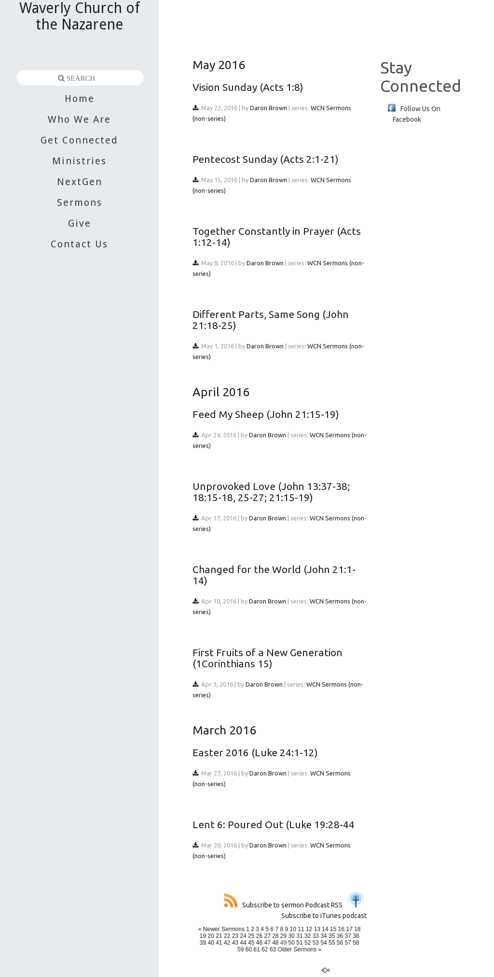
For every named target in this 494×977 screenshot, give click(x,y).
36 (340, 936)
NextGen (79, 181)
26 (259, 936)
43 (235, 942)
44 (243, 942)
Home (80, 98)
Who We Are (79, 119)
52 (307, 942)
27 (267, 936)
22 (227, 936)
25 (251, 936)
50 (291, 942)
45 (251, 942)
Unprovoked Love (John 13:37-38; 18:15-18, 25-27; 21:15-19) (271, 491)
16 (341, 929)
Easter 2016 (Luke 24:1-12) (255, 752)
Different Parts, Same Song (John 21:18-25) (270, 319)
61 (256, 949)
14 (325, 929)
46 (259, 942)
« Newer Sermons (221, 929)
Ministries (79, 161)
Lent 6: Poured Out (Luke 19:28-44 (273, 824)
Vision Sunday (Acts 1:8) (247, 87)
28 (275, 936)
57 (347, 942)
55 (332, 942)
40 (211, 942)
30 (291, 936)
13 (317, 929)
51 (299, 942)
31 (299, 936)
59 (240, 949)
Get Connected (79, 140)
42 (227, 942)
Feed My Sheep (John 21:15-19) (265, 414)
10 (293, 929)
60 (249, 949)
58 (356, 942)
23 (235, 936)
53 (316, 942)
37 (347, 936)
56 (340, 942)
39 (203, 942)
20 (211, 936)
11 (301, 929)
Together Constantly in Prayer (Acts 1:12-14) (276, 236)
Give (79, 223)
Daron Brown (268, 107)
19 (203, 936)
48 (275, 942)
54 (323, 942)
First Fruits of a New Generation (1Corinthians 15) (267, 658)
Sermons (79, 202)
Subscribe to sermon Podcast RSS (283, 905)
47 (267, 942)
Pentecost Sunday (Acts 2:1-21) (265, 159)
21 (219, 936)
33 (316, 936)
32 (307, 936)
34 (323, 936)
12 (309, 929)
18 (357, 929)
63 (273, 949)
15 (333, 929)
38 (356, 936)
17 (349, 929)
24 (243, 936)
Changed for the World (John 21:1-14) (274, 574)
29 (283, 936)
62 (264, 949)
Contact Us (79, 244)
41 (219, 942)
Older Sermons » (300, 949)
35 (332, 936)
